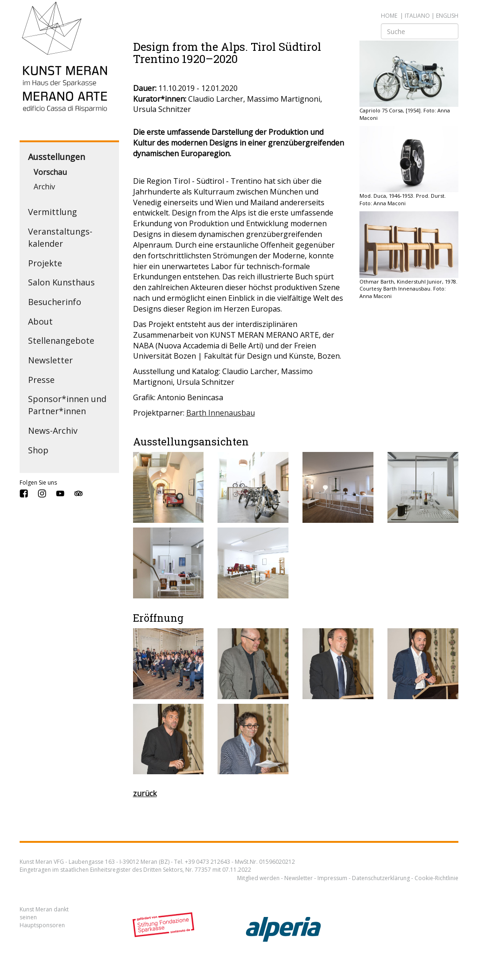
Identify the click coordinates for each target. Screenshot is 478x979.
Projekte (45, 263)
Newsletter (50, 360)
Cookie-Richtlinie (436, 878)
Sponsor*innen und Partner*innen (67, 405)
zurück (145, 793)
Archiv (44, 186)
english (447, 16)
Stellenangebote (61, 340)
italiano (417, 16)
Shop (38, 450)
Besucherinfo (54, 301)
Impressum (332, 878)
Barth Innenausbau (220, 413)
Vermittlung (52, 211)
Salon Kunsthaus (61, 282)
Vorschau (50, 172)
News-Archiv (52, 430)
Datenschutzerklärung (381, 878)
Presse (41, 379)
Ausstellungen (56, 156)
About (40, 321)
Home (389, 16)
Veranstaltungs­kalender (60, 237)
